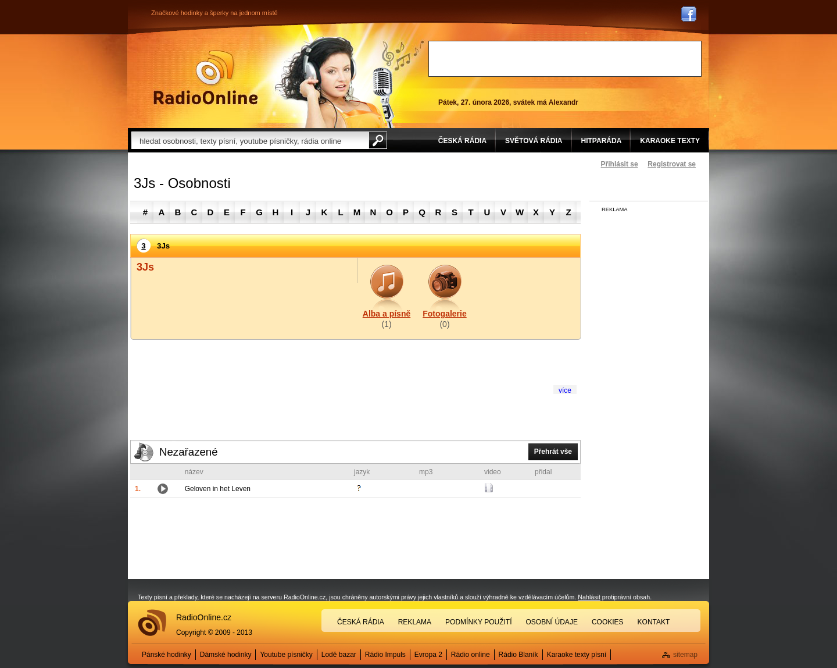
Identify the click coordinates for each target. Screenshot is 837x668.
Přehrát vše (553, 451)
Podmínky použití (478, 622)
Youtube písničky (286, 655)
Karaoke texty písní (577, 655)
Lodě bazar (338, 655)
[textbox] (250, 140)
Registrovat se (672, 164)
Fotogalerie (444, 313)
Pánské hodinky (166, 655)
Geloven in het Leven (218, 489)
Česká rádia (360, 622)
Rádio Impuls (385, 655)
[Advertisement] (565, 58)
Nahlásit (589, 597)
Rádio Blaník (518, 655)
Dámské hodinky (226, 655)
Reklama (414, 622)
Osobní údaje (552, 622)
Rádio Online (205, 77)
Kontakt (654, 622)
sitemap (685, 655)
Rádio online (470, 655)
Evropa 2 (428, 655)
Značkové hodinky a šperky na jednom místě (214, 12)
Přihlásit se (619, 164)
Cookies (608, 622)
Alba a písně (386, 313)
